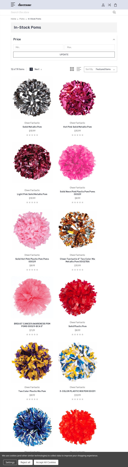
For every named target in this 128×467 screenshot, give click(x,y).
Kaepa (16, 385)
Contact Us (73, 361)
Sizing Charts (74, 339)
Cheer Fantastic (21, 376)
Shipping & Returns (77, 348)
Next (38, 70)
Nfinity (16, 381)
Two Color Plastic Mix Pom (100, 236)
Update (64, 55)
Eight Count (74, 403)
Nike (15, 389)
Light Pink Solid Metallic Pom (100, 118)
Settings (10, 462)
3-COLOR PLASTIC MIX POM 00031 (27, 296)
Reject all (25, 462)
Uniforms (72, 376)
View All (17, 403)
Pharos (71, 398)
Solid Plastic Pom (64, 236)
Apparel (71, 381)
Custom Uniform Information (82, 352)
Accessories (74, 389)
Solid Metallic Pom (27, 118)
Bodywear (73, 385)
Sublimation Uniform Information (84, 344)
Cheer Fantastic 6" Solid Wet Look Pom (100, 296)
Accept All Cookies (46, 462)
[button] (64, 40)
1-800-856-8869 (23, 338)
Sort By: (89, 70)
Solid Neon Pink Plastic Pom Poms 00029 (27, 178)
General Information (78, 335)
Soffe (15, 398)
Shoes (71, 394)
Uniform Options (76, 357)
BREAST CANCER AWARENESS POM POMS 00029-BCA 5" (27, 234)
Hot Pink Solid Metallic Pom (64, 118)
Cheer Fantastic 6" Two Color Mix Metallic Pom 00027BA (100, 177)
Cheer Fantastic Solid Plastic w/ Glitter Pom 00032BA (64, 295)
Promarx (17, 394)
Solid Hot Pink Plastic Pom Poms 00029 (64, 178)
